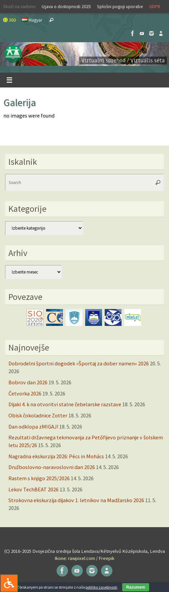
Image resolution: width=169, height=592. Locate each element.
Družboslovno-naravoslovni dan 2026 (51, 467)
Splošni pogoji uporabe (120, 6)
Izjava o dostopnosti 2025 (66, 6)
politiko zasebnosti (101, 587)
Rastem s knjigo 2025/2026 (39, 478)
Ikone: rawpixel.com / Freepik (84, 558)
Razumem (135, 587)
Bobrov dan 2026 (27, 382)
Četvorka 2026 (24, 393)
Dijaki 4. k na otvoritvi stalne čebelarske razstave (64, 404)
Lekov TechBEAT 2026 (33, 489)
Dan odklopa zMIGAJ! (33, 426)
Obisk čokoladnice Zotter (37, 415)
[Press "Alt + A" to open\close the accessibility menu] (9, 583)
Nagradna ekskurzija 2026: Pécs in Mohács (56, 456)
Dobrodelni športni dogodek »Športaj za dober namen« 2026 (78, 363)
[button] (84, 54)
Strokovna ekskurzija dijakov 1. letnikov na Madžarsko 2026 (76, 500)
